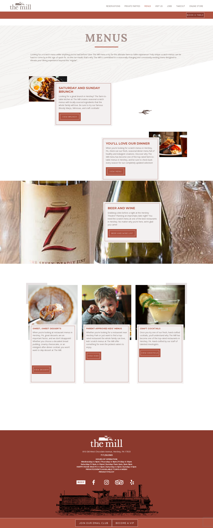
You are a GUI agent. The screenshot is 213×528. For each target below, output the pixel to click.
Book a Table (195, 15)
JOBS (169, 6)
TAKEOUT (180, 6)
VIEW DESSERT (41, 370)
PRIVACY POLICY (106, 472)
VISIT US (159, 6)
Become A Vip (125, 523)
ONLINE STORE (196, 6)
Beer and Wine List (122, 233)
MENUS (147, 6)
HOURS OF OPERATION (106, 459)
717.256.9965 (107, 455)
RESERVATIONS (113, 6)
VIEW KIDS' (93, 356)
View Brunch (69, 117)
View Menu (116, 171)
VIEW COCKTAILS (149, 353)
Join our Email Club (93, 523)
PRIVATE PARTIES (132, 6)
